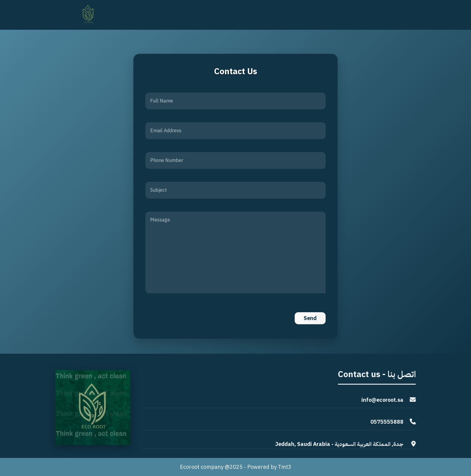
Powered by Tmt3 (269, 467)
